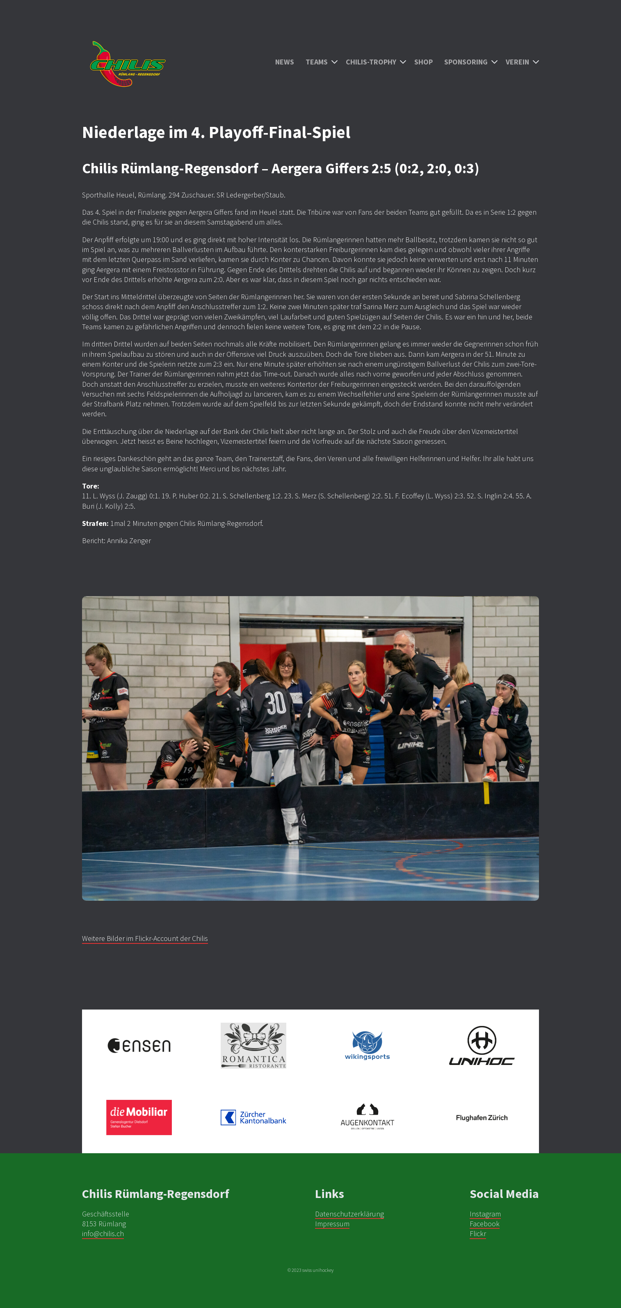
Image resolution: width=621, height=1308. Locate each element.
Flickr (478, 1233)
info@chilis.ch (103, 1233)
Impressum (332, 1223)
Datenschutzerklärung (349, 1214)
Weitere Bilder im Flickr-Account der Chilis (145, 938)
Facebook (485, 1223)
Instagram (485, 1214)
